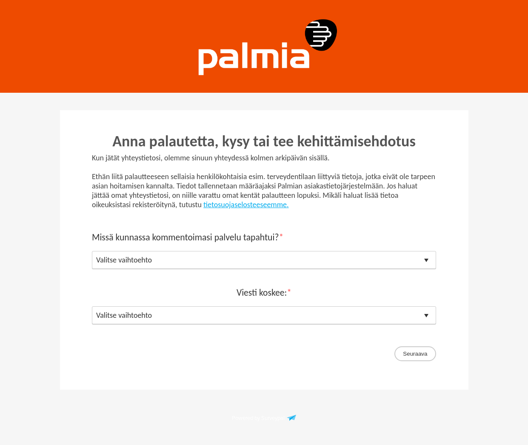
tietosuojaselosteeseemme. (246, 204)
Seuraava (415, 354)
